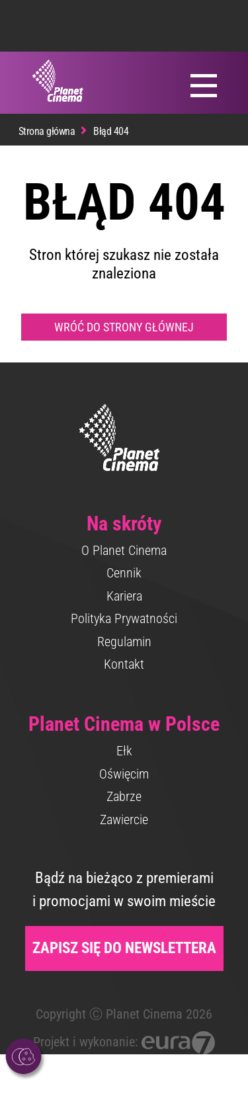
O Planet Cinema (124, 550)
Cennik (124, 573)
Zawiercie (124, 819)
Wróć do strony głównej (124, 327)
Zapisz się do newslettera (124, 948)
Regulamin (124, 642)
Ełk (124, 751)
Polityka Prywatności (124, 618)
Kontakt (124, 664)
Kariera (124, 596)
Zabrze (124, 796)
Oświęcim (124, 774)
